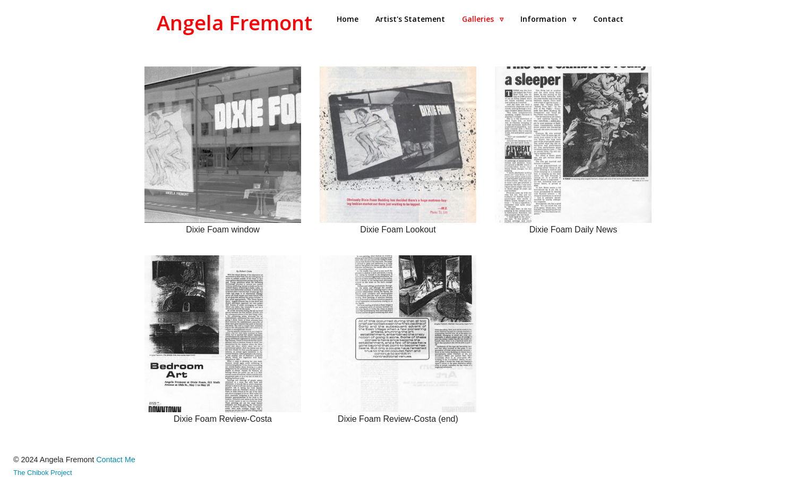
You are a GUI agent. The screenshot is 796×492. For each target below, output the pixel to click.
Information (548, 19)
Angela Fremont (234, 23)
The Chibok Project (42, 473)
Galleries (482, 19)
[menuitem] (347, 19)
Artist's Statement (410, 19)
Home (347, 19)
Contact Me (115, 459)
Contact (608, 19)
